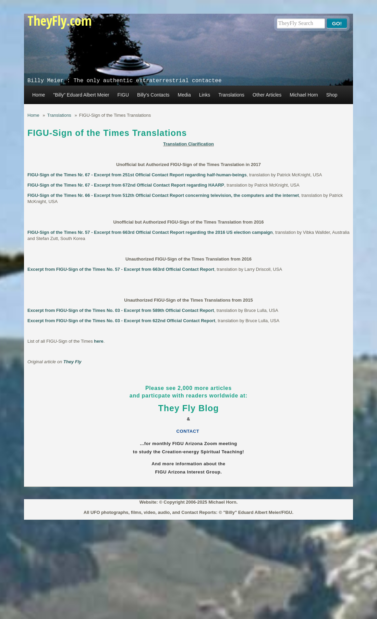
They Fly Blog (188, 408)
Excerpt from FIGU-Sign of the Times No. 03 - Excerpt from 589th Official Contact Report (120, 310)
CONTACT (189, 431)
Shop (332, 95)
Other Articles (267, 95)
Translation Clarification (188, 144)
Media (184, 95)
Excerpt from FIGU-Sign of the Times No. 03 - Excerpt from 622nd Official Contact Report (121, 320)
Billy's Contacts (153, 95)
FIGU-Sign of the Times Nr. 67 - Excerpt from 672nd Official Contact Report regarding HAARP (125, 185)
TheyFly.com (59, 20)
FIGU (123, 95)
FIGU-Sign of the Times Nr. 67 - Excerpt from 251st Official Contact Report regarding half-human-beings (137, 174)
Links (204, 95)
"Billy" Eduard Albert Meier (81, 95)
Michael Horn (304, 95)
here (98, 341)
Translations (231, 95)
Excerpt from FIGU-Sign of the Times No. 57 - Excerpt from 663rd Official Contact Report (120, 269)
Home (38, 95)
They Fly (72, 361)
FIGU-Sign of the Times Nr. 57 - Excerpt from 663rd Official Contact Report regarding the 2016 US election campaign (150, 232)
